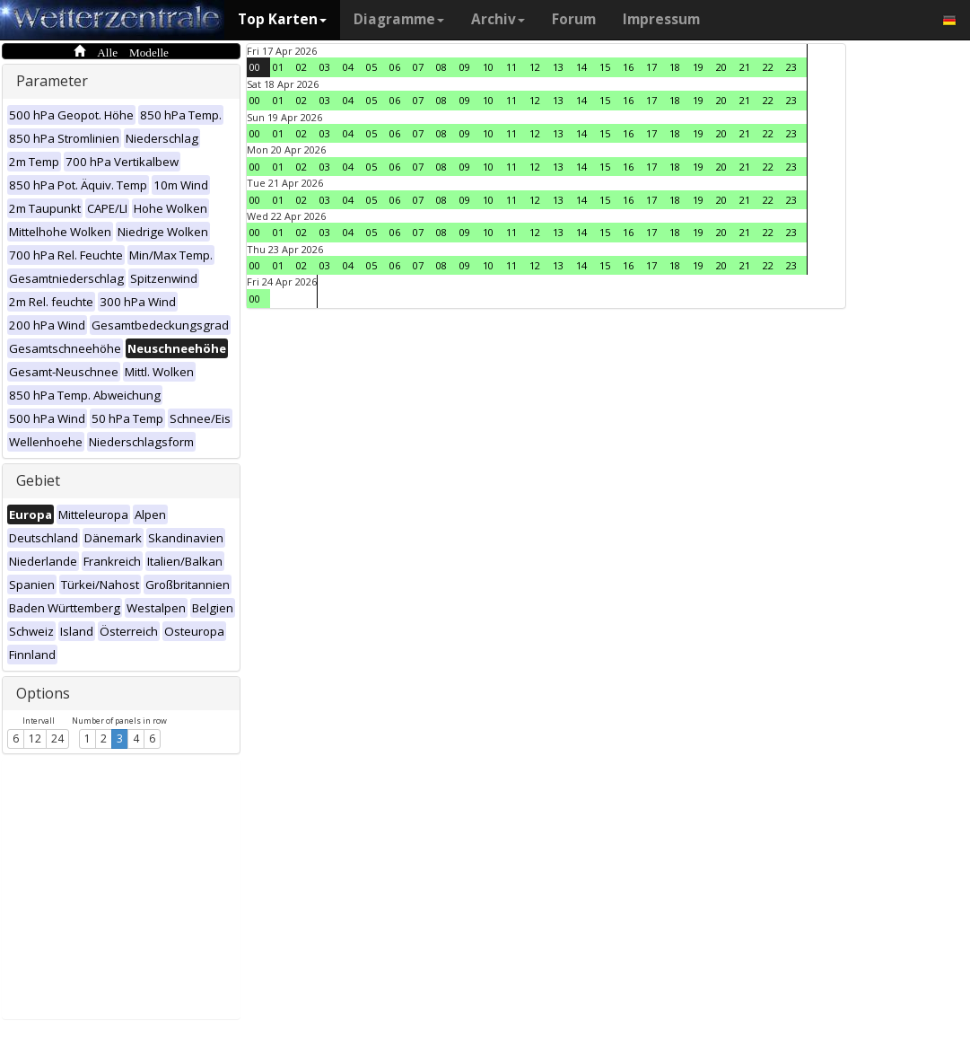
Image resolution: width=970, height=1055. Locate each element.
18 (674, 67)
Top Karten (282, 19)
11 (511, 67)
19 (698, 67)
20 (721, 67)
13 (558, 67)
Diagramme (399, 19)
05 (371, 67)
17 (651, 67)
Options (43, 693)
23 (791, 67)
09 (464, 67)
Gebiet (38, 480)
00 (254, 67)
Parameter (52, 81)
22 (768, 67)
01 (278, 67)
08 (441, 67)
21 (744, 67)
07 (418, 67)
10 (488, 67)
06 (394, 67)
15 (604, 67)
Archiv (498, 19)
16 (628, 67)
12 (35, 738)
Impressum (661, 19)
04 (348, 67)
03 (324, 67)
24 (57, 738)
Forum (574, 19)
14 (581, 67)
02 (301, 67)
